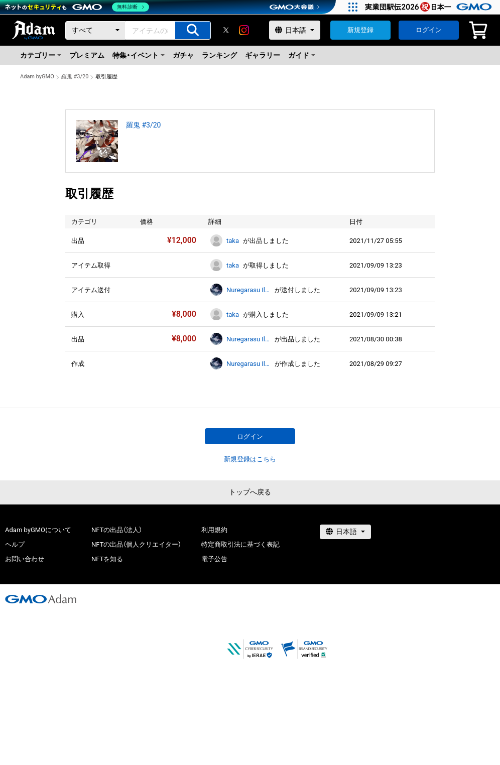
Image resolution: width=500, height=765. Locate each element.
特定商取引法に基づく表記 (240, 544)
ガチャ (183, 55)
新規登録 (360, 30)
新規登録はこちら (250, 459)
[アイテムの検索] (193, 30)
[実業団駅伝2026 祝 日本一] (430, 7)
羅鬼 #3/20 (75, 76)
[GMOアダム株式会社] (40, 598)
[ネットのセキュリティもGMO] (77, 7)
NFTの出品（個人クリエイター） (136, 544)
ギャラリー (262, 55)
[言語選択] (294, 30)
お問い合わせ (24, 559)
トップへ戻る (250, 492)
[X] (226, 30)
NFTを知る (107, 559)
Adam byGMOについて (38, 530)
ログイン (429, 30)
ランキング (219, 55)
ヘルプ (15, 544)
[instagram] (244, 30)
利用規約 (214, 530)
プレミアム (86, 55)
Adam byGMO (37, 76)
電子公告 (214, 559)
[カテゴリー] (95, 30)
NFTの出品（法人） (116, 530)
